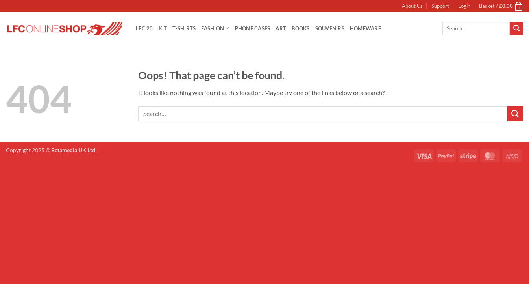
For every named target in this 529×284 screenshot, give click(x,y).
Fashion (215, 28)
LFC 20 (144, 28)
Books (300, 28)
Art (281, 28)
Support (440, 6)
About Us (412, 6)
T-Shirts (184, 28)
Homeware (365, 28)
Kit (163, 28)
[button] (464, 6)
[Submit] (516, 28)
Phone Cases (252, 28)
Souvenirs (329, 28)
